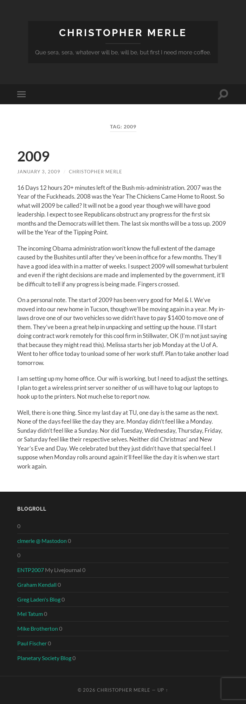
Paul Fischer (32, 643)
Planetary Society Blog (44, 658)
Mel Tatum (30, 613)
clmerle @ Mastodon (42, 540)
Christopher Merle (123, 33)
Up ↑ (162, 690)
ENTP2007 (30, 569)
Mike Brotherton (37, 628)
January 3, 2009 (38, 171)
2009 (33, 156)
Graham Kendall (37, 584)
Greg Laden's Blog (38, 599)
